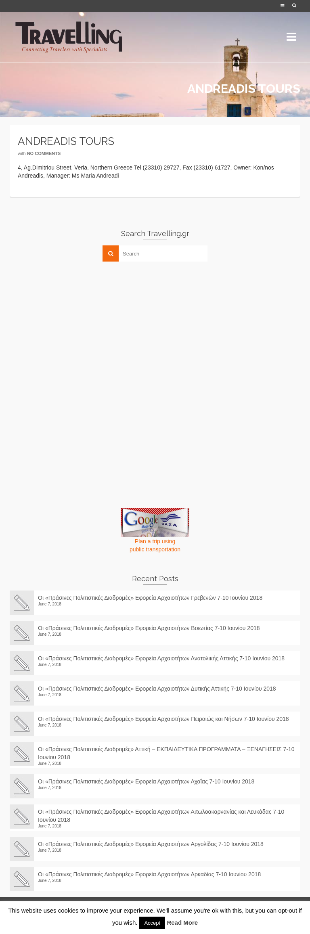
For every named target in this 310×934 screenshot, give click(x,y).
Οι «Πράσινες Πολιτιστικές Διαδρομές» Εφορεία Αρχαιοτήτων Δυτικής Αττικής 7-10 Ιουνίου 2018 (157, 688)
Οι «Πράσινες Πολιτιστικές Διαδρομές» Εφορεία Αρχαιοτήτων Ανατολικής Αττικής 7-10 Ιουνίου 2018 (161, 658)
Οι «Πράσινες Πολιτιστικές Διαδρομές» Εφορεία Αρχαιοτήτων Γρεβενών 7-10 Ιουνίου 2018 (150, 598)
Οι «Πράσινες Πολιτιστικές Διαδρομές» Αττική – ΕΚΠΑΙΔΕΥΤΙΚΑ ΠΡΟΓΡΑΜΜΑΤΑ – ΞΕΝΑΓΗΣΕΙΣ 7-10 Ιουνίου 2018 (166, 753)
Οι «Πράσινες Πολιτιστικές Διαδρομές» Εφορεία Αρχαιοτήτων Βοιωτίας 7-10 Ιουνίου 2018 (149, 628)
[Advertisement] (70, 324)
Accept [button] (152, 923)
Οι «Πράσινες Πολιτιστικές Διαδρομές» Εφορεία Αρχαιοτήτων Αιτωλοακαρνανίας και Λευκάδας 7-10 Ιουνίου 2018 (161, 815)
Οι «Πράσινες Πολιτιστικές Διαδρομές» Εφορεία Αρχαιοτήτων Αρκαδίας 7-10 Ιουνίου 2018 (152, 874)
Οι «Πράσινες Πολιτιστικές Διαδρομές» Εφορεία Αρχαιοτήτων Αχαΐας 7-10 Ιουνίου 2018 (146, 781)
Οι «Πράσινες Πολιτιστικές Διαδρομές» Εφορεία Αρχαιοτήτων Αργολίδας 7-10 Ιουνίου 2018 (154, 844)
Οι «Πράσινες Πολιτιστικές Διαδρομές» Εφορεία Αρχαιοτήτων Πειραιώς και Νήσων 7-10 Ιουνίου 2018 (163, 719)
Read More (182, 922)
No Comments (44, 153)
